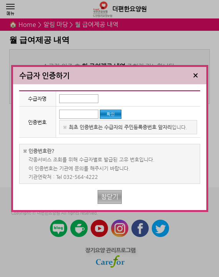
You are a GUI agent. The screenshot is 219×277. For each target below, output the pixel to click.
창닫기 (109, 196)
